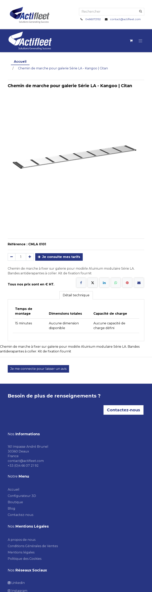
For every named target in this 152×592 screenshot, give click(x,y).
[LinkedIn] (104, 282)
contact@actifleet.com (125, 19)
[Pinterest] (127, 282)
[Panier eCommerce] (131, 40)
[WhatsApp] (116, 282)
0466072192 (93, 19)
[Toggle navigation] (140, 40)
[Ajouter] (30, 257)
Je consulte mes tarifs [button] (59, 257)
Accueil (20, 61)
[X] (92, 282)
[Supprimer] (11, 257)
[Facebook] (81, 282)
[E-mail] (139, 282)
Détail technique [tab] (76, 295)
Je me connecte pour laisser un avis (38, 369)
